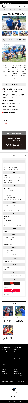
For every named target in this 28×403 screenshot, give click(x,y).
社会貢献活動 (8, 380)
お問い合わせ (23, 381)
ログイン (3, 371)
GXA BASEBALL (17, 364)
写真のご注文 (4, 369)
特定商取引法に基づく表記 (15, 381)
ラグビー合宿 (4, 349)
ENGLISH (3, 383)
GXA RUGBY (16, 371)
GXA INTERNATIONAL (18, 373)
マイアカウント (4, 373)
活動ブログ (3, 367)
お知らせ (3, 364)
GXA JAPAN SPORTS (18, 375)
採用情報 (12, 380)
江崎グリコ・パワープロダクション (11, 292)
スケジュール (8, 154)
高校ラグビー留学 (17, 351)
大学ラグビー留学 (17, 353)
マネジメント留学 (17, 358)
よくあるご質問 (25, 154)
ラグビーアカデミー (5, 353)
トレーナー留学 (16, 356)
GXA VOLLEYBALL (17, 367)
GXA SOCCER (16, 369)
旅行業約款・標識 (19, 380)
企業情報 (3, 380)
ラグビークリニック (5, 351)
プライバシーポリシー (5, 381)
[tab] (3, 154)
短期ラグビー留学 (17, 349)
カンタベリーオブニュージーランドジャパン (12, 285)
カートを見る (4, 375)
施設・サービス (14, 154)
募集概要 (2, 153)
